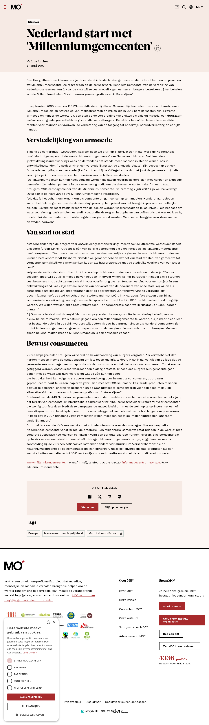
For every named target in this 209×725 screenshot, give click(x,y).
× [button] (53, 622)
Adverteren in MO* (132, 636)
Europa (33, 533)
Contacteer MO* (130, 609)
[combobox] (48, 622)
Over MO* (126, 591)
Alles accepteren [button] (31, 696)
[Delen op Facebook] (90, 497)
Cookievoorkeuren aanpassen (125, 702)
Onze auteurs (128, 618)
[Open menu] (6, 7)
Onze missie (127, 600)
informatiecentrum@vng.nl (141, 462)
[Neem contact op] (177, 7)
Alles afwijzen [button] (31, 706)
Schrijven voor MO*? (133, 627)
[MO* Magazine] (16, 7)
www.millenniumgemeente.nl (47, 462)
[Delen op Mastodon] (119, 497)
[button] (31, 715)
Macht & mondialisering (105, 533)
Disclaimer (93, 702)
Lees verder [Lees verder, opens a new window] (30, 652)
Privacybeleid (72, 702)
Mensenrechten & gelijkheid (63, 533)
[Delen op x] (100, 497)
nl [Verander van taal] (199, 7)
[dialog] (31, 669)
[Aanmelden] (191, 7)
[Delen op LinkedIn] (109, 497)
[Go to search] (184, 7)
